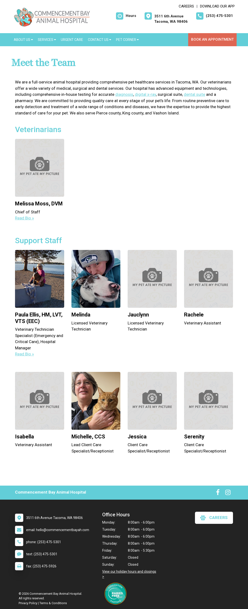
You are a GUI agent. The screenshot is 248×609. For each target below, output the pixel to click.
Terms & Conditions (53, 603)
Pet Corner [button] (127, 40)
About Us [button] (23, 40)
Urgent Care (72, 40)
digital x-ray (145, 94)
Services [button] (47, 40)
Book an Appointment (212, 39)
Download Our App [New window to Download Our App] (217, 6)
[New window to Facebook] (218, 493)
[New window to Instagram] (228, 493)
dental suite (194, 94)
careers (214, 517)
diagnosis (124, 94)
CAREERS (186, 6)
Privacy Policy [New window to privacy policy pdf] (28, 603)
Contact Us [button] (99, 40)
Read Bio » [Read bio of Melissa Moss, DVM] (24, 218)
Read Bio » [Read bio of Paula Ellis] (24, 354)
